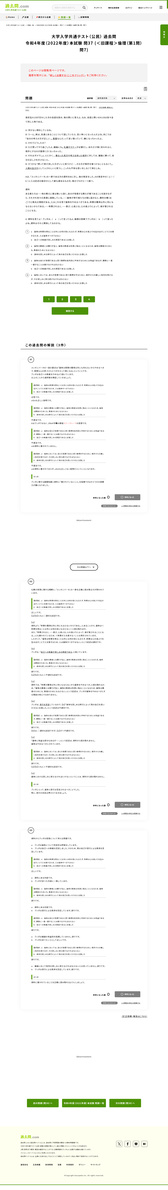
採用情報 (49, 1169)
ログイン (127, 8)
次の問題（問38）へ (125, 1104)
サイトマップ (96, 1169)
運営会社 (24, 1169)
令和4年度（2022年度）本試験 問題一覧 (84, 1106)
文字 (127, 98)
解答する (70, 311)
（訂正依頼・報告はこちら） (134, 1017)
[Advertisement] (84, 540)
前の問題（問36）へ (43, 1104)
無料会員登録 (112, 8)
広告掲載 (37, 1169)
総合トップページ (144, 8)
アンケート (96, 8)
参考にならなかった (109, 507)
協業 (60, 1169)
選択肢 (90, 98)
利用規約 (70, 1169)
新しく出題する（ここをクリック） (68, 75)
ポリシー (82, 1169)
